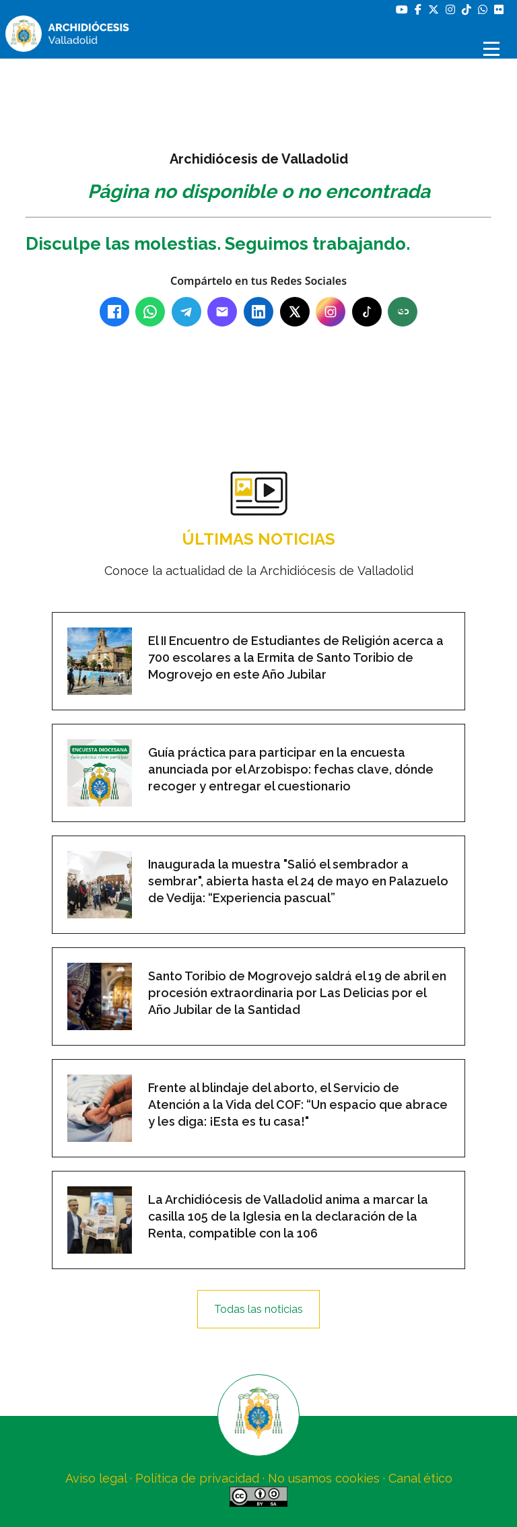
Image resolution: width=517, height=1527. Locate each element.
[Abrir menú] (493, 49)
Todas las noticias (258, 1309)
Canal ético (420, 1478)
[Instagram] (330, 312)
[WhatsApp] (150, 312)
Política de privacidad (197, 1478)
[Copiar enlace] (402, 312)
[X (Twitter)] (295, 312)
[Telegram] (186, 312)
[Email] (222, 312)
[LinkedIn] (258, 312)
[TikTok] (367, 312)
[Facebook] (114, 312)
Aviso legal (96, 1478)
